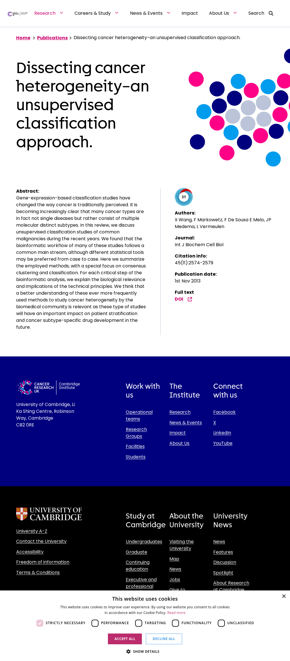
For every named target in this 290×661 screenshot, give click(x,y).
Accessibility (30, 552)
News (175, 569)
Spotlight (223, 572)
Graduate (136, 552)
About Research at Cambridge (231, 586)
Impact (177, 433)
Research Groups (136, 432)
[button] (145, 651)
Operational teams (139, 415)
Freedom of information (42, 562)
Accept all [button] (124, 638)
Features (223, 552)
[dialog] (145, 625)
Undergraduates (144, 541)
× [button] (284, 596)
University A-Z (31, 531)
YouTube (223, 443)
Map (174, 559)
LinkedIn (222, 433)
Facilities (135, 446)
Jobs (174, 579)
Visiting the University (181, 545)
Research (180, 412)
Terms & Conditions (38, 572)
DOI (183, 299)
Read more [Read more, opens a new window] (176, 612)
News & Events (185, 422)
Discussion (224, 562)
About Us (179, 443)
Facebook (224, 412)
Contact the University (41, 541)
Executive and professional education (141, 586)
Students (136, 457)
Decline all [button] (164, 638)
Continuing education (138, 565)
